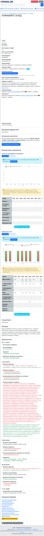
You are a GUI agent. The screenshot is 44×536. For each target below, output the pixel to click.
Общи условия (11, 529)
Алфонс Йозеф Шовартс (14, 91)
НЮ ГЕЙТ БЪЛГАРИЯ (7, 505)
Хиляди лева (5, 156)
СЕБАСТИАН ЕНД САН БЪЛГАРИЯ (10, 514)
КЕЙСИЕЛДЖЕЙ (6, 516)
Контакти (35, 529)
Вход (41, 1)
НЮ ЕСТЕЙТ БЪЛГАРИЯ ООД (11, 379)
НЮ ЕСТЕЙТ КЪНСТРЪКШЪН (9, 500)
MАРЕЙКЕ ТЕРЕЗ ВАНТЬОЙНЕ (11, 353)
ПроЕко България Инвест (8, 509)
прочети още (5, 88)
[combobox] (20, 4)
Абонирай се (35, 1)
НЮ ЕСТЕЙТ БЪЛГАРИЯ (8, 503)
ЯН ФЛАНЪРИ (5, 506)
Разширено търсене (27, 8)
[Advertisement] (22, 28)
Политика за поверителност (24, 529)
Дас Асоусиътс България (8, 513)
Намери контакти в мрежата (9, 73)
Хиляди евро (12, 156)
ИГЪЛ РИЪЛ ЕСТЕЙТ (7, 501)
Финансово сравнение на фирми (10, 8)
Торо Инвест (7, 460)
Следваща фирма (17, 523)
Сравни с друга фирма (22, 227)
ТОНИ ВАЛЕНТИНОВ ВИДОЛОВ (12, 373)
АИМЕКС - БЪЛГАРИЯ (7, 508)
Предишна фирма (7, 523)
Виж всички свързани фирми (9, 518)
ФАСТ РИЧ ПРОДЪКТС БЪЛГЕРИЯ (10, 511)
